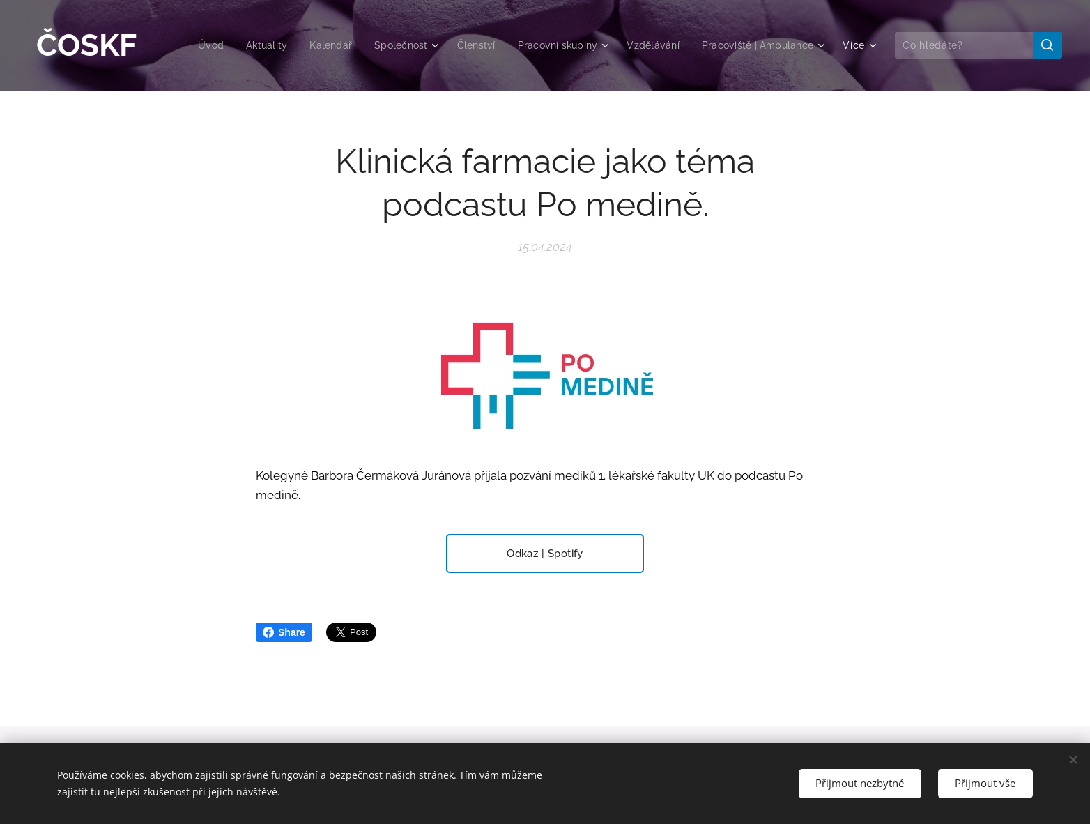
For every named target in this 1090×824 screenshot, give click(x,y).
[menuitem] (187, 45)
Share (284, 632)
